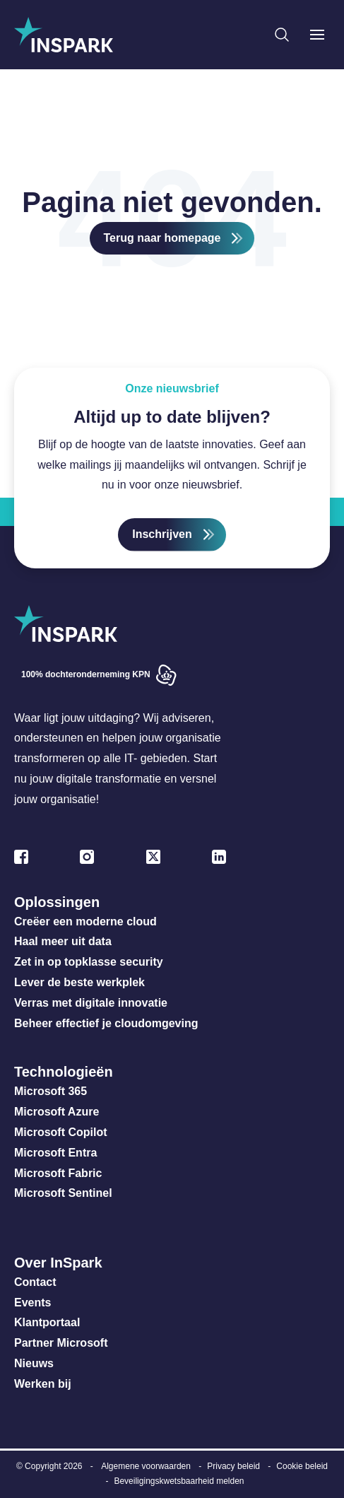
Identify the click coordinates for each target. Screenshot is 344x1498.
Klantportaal (47, 1322)
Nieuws (34, 1363)
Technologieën (63, 1071)
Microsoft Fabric (58, 1173)
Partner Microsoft (60, 1343)
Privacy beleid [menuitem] (233, 1466)
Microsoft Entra (57, 1153)
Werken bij (42, 1384)
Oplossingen (57, 902)
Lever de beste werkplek (79, 982)
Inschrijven (161, 534)
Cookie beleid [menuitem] (302, 1466)
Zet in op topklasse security (88, 962)
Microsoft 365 (50, 1091)
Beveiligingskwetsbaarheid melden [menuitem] (179, 1481)
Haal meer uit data (63, 941)
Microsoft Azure (56, 1112)
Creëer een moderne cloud (85, 921)
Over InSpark (58, 1262)
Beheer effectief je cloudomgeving (106, 1023)
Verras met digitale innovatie (90, 1003)
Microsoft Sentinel (63, 1193)
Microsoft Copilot (60, 1132)
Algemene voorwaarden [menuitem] (146, 1466)
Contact (35, 1282)
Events (32, 1303)
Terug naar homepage (162, 238)
